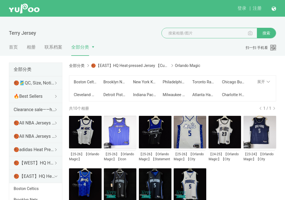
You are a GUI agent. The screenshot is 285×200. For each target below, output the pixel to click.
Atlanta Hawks (203, 94)
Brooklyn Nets (114, 82)
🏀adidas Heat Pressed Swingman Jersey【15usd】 (34, 149)
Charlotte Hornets (233, 94)
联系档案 (53, 47)
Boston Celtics (26, 188)
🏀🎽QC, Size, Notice (34, 83)
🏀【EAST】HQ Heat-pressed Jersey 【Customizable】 (34, 176)
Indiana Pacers (144, 94)
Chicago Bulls (233, 82)
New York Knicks (144, 82)
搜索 (266, 33)
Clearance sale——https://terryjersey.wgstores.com (34, 109)
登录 (241, 8)
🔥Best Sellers (28, 96)
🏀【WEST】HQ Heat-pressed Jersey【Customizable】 (34, 163)
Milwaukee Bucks (174, 94)
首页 (13, 47)
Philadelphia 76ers (174, 82)
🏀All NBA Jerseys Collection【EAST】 (34, 136)
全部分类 (80, 47)
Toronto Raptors (203, 82)
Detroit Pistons (114, 94)
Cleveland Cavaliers (85, 94)
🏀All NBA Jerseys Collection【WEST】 (34, 123)
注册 (257, 8)
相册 (31, 47)
